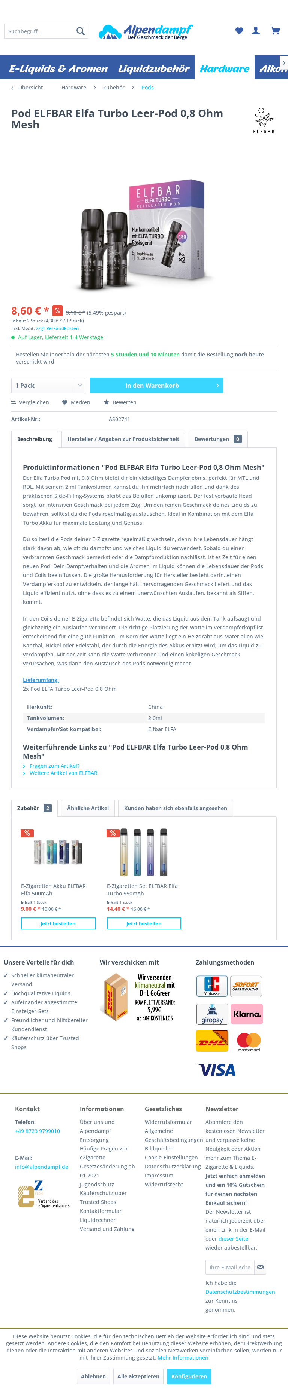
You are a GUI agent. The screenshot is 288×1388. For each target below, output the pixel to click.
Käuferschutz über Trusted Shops (103, 1197)
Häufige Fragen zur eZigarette (104, 1153)
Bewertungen (218, 439)
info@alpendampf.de (41, 1166)
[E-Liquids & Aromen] (58, 67)
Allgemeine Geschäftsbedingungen (173, 1135)
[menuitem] (46, 31)
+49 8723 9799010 (37, 1130)
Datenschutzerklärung (173, 1166)
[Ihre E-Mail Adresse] (230, 1267)
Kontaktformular (101, 1210)
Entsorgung (94, 1139)
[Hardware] (225, 67)
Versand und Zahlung (107, 1228)
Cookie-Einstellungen (171, 1157)
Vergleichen (30, 402)
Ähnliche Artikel (88, 808)
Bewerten (120, 402)
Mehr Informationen (183, 1357)
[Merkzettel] (239, 31)
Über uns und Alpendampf (97, 1126)
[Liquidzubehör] (154, 67)
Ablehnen (93, 1376)
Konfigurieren (189, 1376)
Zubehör (34, 808)
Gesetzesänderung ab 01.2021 (107, 1171)
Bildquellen (159, 1148)
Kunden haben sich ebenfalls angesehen (175, 808)
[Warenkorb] (276, 31)
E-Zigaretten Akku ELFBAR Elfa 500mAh (53, 889)
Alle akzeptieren (138, 1376)
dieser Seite (233, 1238)
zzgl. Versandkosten (57, 328)
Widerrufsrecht (164, 1184)
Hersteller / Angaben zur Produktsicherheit (123, 438)
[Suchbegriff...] (46, 31)
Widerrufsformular (168, 1121)
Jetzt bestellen (58, 923)
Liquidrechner (98, 1219)
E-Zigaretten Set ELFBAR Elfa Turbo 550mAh (142, 889)
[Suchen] (80, 31)
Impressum (159, 1175)
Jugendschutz (97, 1184)
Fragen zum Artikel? (51, 765)
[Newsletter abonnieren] (260, 1267)
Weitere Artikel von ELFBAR (60, 772)
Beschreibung (34, 438)
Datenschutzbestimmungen (240, 1291)
